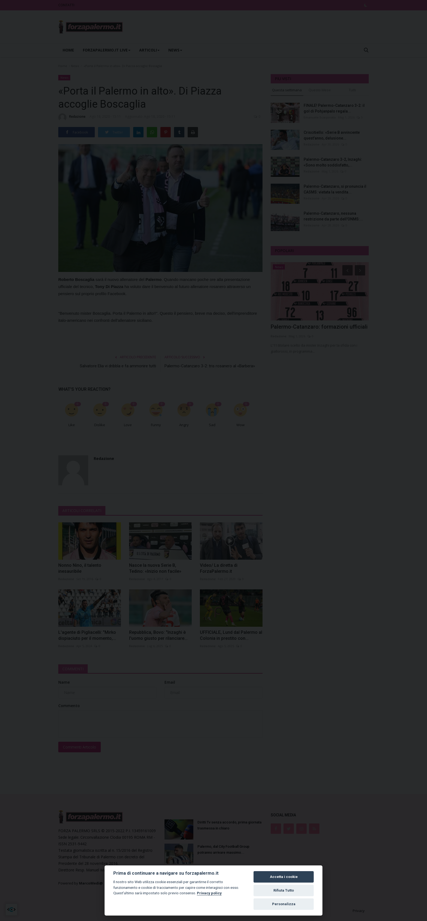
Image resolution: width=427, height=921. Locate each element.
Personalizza (283, 904)
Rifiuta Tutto (283, 890)
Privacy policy (209, 893)
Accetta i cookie (284, 877)
